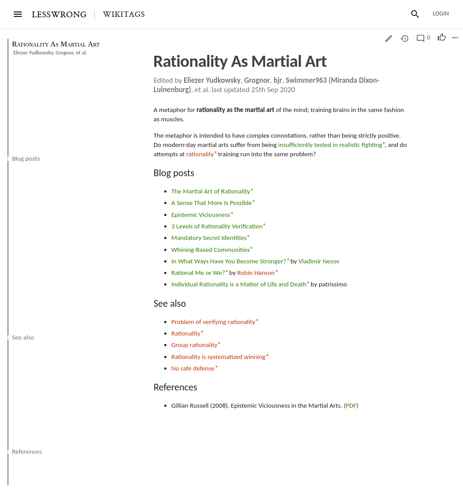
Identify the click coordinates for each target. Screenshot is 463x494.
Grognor (64, 53)
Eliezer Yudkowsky (33, 53)
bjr (278, 80)
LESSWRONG (59, 15)
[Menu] (17, 14)
